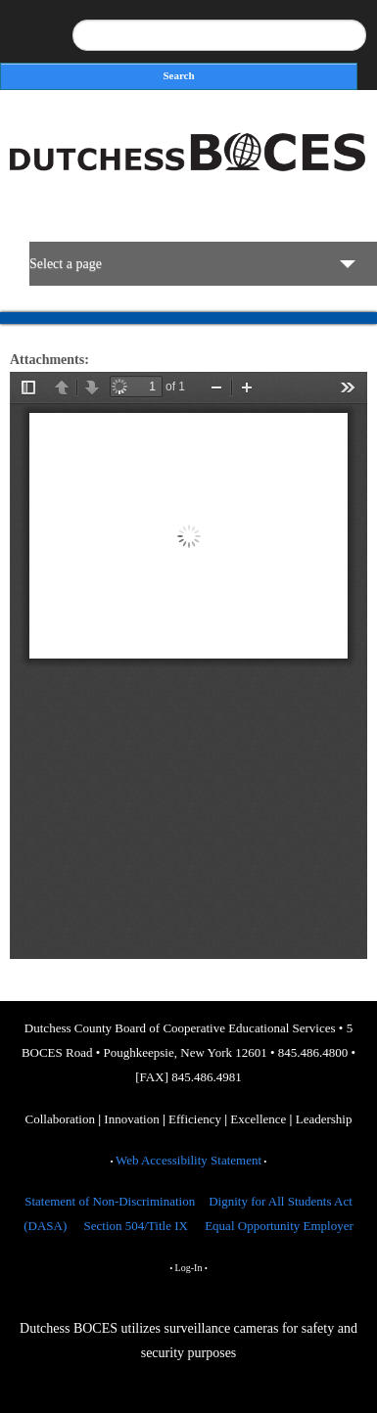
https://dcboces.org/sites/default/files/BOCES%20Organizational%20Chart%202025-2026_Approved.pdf (188, 665)
